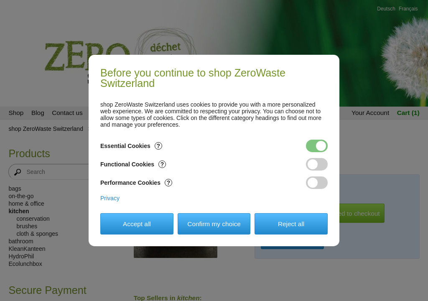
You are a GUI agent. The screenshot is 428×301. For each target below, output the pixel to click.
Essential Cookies (131, 146)
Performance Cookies (136, 182)
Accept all (137, 223)
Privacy (110, 198)
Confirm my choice (213, 223)
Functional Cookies (133, 164)
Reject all (291, 223)
